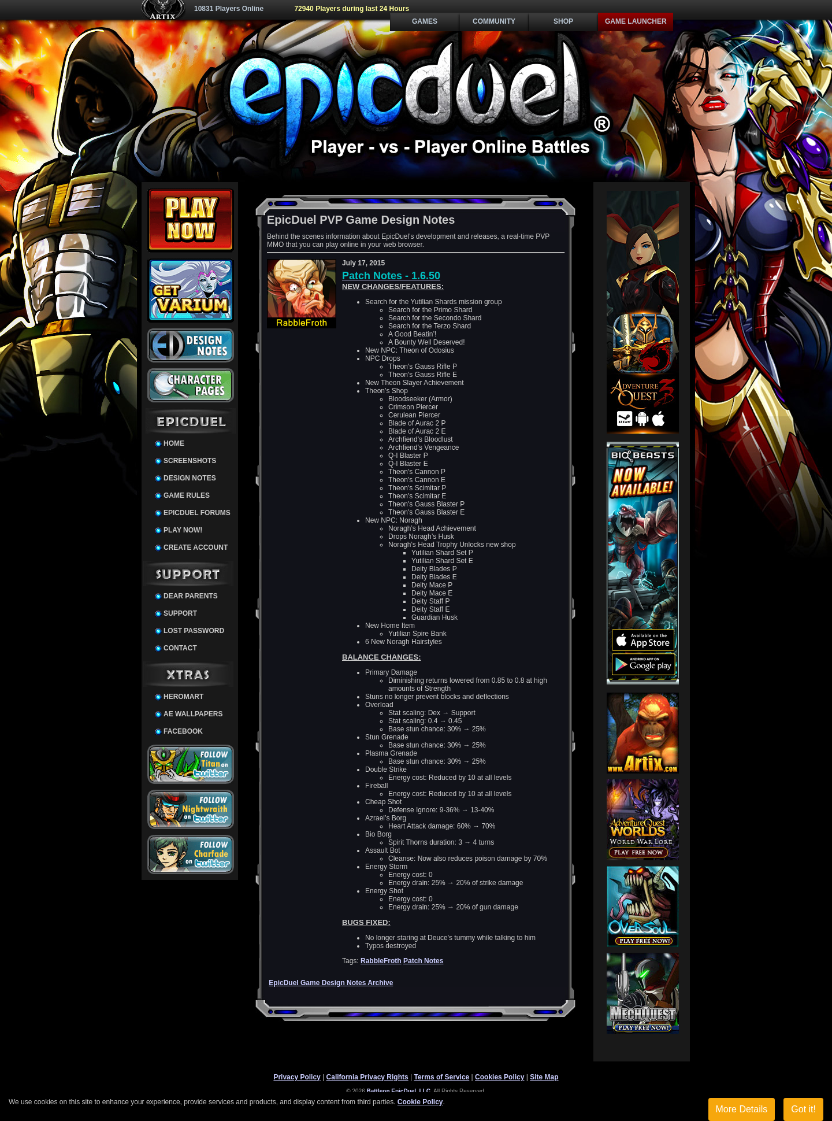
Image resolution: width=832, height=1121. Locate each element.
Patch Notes (423, 961)
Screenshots (190, 461)
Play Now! (183, 530)
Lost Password (194, 631)
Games (424, 21)
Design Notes (190, 478)
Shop (563, 21)
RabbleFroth (381, 961)
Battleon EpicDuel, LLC (399, 1091)
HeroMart (183, 697)
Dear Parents (191, 596)
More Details (742, 1109)
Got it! (803, 1109)
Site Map (544, 1077)
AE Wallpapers (193, 714)
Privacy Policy (296, 1077)
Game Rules (187, 495)
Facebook (183, 731)
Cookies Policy (499, 1077)
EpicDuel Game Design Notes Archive (331, 983)
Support (180, 613)
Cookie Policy (420, 1102)
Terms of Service (441, 1077)
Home (174, 443)
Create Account (196, 547)
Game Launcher (636, 21)
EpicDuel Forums (197, 513)
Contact (180, 648)
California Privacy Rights (367, 1077)
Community (494, 21)
